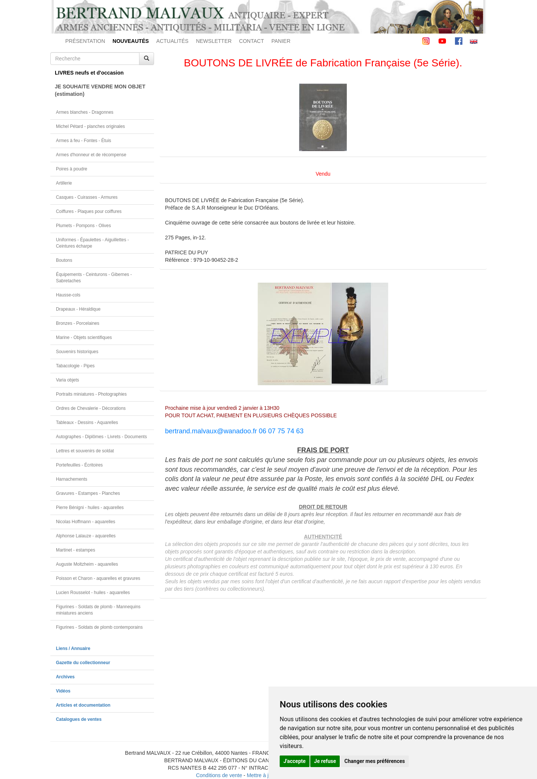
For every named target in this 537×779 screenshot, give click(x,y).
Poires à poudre (71, 169)
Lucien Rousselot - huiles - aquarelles (93, 592)
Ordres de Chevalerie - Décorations (91, 408)
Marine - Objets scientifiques (84, 337)
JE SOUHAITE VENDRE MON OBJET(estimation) (100, 90)
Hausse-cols (68, 295)
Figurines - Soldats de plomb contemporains (99, 627)
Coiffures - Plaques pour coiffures (89, 211)
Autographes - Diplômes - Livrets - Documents (101, 436)
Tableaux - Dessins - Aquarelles (87, 422)
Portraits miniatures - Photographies (91, 394)
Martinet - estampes (75, 550)
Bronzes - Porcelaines (77, 323)
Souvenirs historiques (77, 351)
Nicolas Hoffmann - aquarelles (85, 521)
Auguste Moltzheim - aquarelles (87, 564)
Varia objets (67, 380)
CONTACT (251, 41)
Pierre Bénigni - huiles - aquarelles (90, 507)
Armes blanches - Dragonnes (84, 112)
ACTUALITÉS (172, 41)
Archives (65, 676)
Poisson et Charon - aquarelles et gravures (98, 578)
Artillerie (64, 183)
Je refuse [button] (325, 761)
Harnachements (71, 479)
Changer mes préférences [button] (375, 761)
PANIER (281, 41)
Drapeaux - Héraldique (78, 309)
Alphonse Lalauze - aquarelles (86, 535)
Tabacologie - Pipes (75, 365)
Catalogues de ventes (78, 719)
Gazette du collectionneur (83, 662)
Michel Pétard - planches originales (90, 126)
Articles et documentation (83, 705)
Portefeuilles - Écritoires (79, 465)
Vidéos (63, 691)
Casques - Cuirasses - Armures (86, 197)
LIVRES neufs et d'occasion (89, 73)
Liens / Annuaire (73, 648)
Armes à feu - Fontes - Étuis (83, 140)
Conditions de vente (219, 775)
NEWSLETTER (214, 41)
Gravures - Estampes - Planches (88, 493)
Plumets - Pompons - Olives (83, 225)
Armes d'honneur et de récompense (91, 154)
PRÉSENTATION (85, 41)
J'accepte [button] (294, 761)
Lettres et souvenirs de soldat (85, 450)
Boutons (64, 260)
